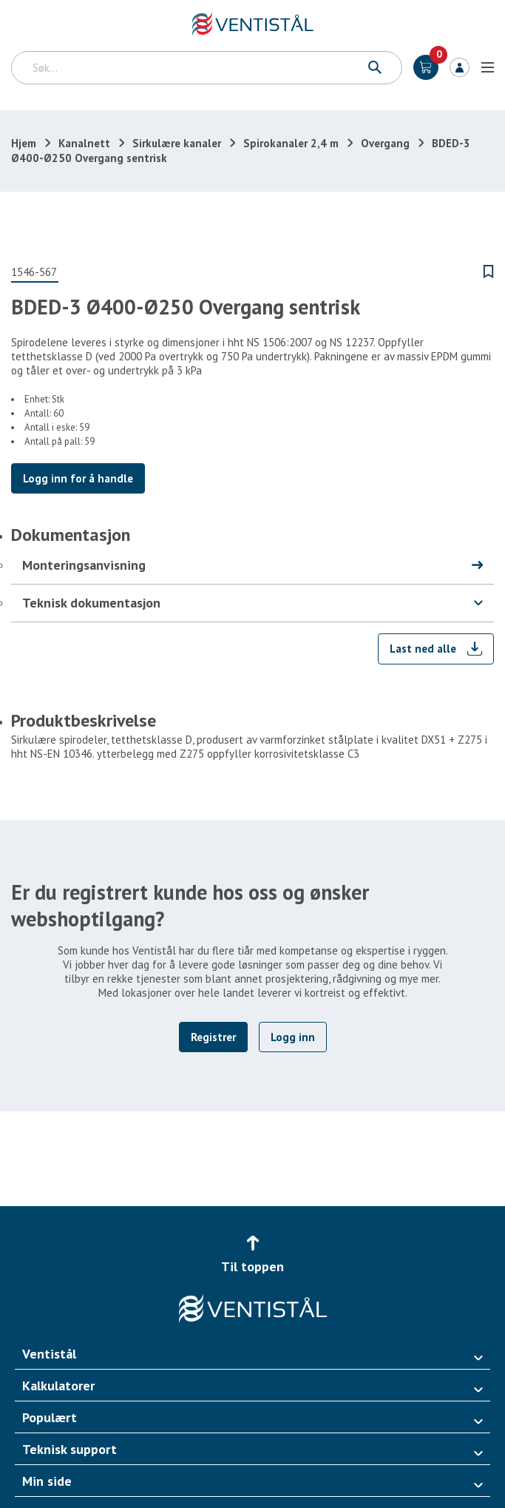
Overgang (385, 143)
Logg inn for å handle (78, 478)
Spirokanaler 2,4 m (291, 143)
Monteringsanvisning (84, 564)
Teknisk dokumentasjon (91, 602)
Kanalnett (84, 143)
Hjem (23, 143)
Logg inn (460, 67)
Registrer (213, 1037)
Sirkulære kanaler (176, 143)
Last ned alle (423, 649)
